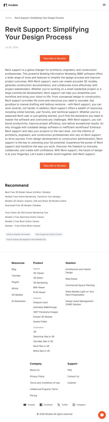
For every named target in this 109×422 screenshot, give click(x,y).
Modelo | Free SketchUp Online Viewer (24, 217)
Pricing (33, 395)
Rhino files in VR (41, 350)
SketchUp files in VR (43, 336)
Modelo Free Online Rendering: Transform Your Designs (33, 196)
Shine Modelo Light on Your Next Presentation (80, 293)
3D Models (17, 294)
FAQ (69, 370)
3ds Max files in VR (43, 341)
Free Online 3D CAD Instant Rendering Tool (26, 212)
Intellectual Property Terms (44, 389)
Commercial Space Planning (80, 285)
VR (34, 331)
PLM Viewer (39, 292)
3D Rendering (40, 282)
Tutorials (16, 275)
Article (15, 288)
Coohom (71, 382)
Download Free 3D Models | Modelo (23, 205)
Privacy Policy (37, 376)
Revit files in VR (41, 346)
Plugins (15, 282)
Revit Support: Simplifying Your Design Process (39, 18)
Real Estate (71, 278)
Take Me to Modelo (54, 58)
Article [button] (8, 18)
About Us (34, 370)
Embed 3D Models (42, 316)
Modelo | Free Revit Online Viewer (22, 221)
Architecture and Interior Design (78, 271)
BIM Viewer (39, 287)
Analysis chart (40, 302)
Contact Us (73, 376)
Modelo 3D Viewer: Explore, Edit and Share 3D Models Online (35, 201)
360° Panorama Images (45, 312)
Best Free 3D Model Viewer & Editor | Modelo (27, 192)
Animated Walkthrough (45, 307)
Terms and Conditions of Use (45, 382)
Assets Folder (40, 321)
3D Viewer (38, 273)
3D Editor (38, 277)
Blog (14, 269)
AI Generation (19, 301)
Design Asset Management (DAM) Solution (79, 303)
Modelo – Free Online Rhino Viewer (22, 225)
